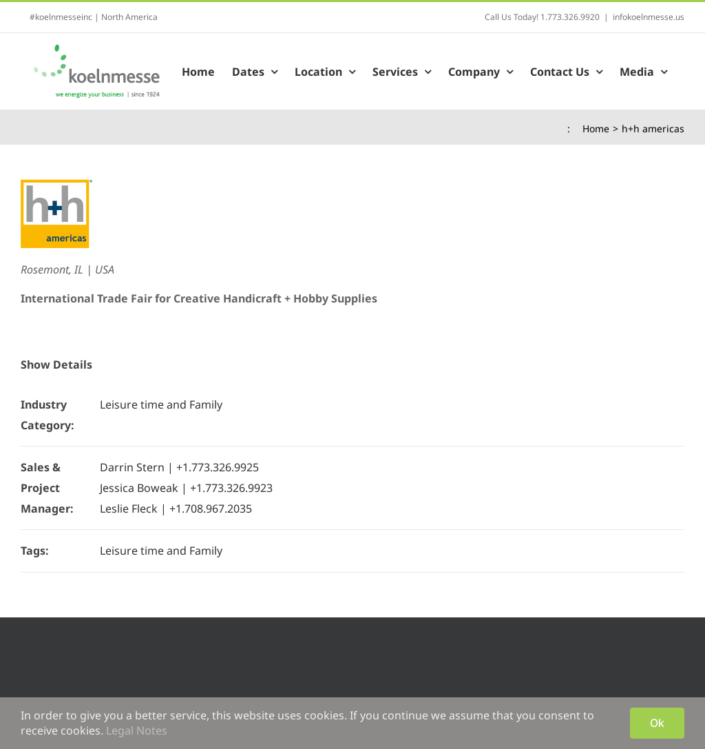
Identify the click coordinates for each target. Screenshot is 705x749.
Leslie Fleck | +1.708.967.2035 (176, 508)
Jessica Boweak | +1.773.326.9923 (186, 487)
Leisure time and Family (161, 404)
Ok (657, 723)
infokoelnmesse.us (648, 17)
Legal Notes (136, 730)
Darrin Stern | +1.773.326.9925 (179, 467)
